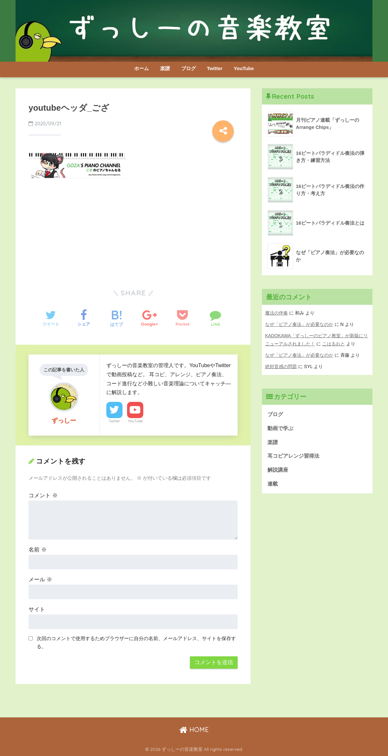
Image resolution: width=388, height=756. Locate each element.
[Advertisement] (133, 232)
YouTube (244, 68)
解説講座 (278, 471)
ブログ (188, 68)
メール (40, 579)
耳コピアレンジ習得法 (295, 456)
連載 (272, 485)
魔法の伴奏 (276, 313)
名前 (38, 550)
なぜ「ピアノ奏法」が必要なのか (299, 324)
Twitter (214, 68)
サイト (37, 609)
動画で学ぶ (281, 428)
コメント (43, 495)
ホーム (141, 68)
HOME (194, 729)
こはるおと (333, 343)
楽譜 (165, 68)
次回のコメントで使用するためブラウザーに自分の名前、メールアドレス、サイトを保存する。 (136, 642)
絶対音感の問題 (281, 366)
